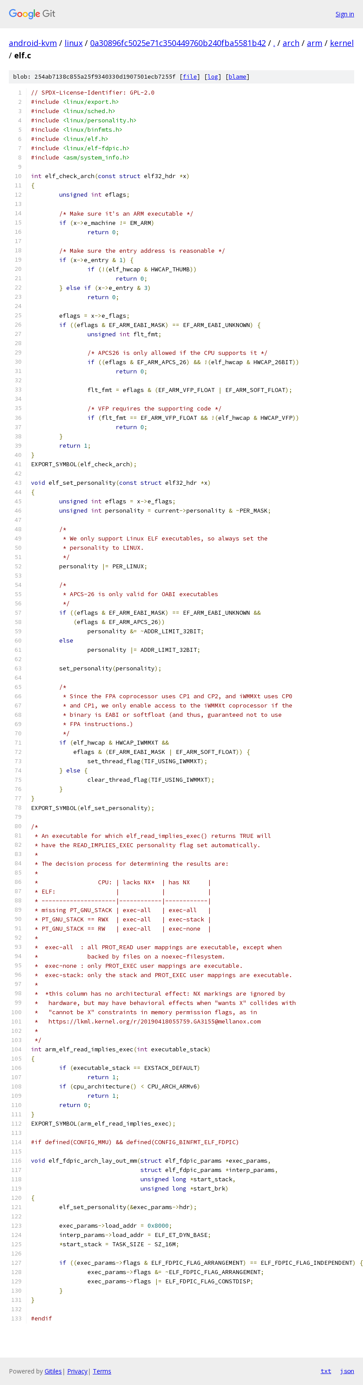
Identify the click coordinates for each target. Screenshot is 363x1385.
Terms (102, 1371)
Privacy (77, 1371)
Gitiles (53, 1371)
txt (326, 1371)
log (213, 76)
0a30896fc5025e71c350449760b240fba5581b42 (178, 43)
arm (314, 43)
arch (291, 43)
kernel (342, 43)
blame (237, 76)
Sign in (345, 14)
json (347, 1371)
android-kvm (33, 43)
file (190, 76)
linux (73, 43)
